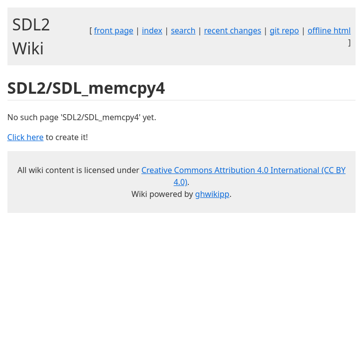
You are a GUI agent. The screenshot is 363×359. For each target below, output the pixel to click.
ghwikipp (212, 193)
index (152, 30)
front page (113, 30)
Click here (25, 137)
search (183, 30)
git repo (284, 30)
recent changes (232, 30)
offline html (329, 30)
